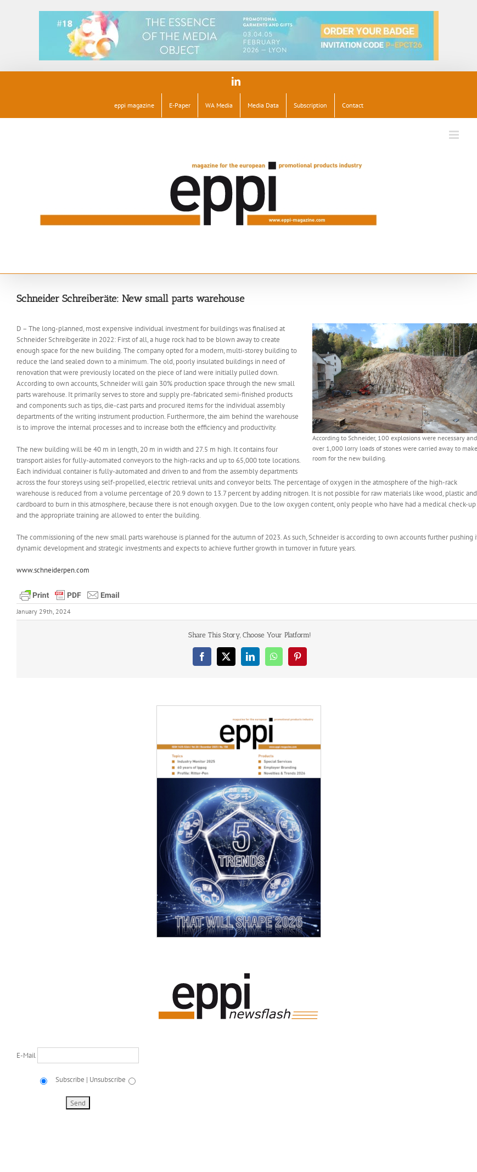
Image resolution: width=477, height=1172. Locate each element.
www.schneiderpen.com (52, 570)
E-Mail (26, 1055)
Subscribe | (70, 1079)
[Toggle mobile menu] (455, 135)
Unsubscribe (107, 1079)
